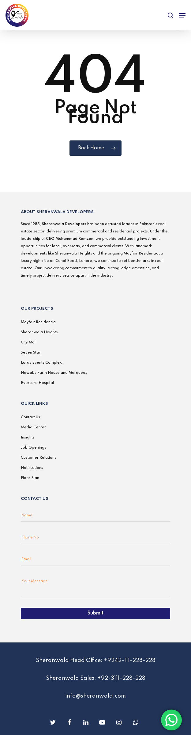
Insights (28, 437)
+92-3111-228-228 (121, 678)
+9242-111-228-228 (129, 660)
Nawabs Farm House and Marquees (54, 373)
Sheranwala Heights (39, 332)
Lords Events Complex (41, 363)
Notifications (32, 468)
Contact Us (30, 417)
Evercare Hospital (37, 383)
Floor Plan (30, 478)
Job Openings (33, 448)
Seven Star (30, 352)
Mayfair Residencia (38, 322)
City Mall (28, 342)
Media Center (33, 427)
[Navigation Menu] (182, 15)
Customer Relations (38, 458)
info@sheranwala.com (95, 696)
